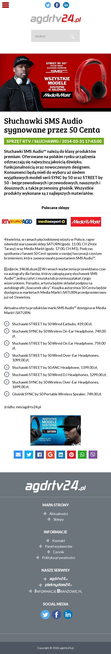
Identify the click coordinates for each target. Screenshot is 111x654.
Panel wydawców (58, 546)
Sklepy (58, 519)
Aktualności (58, 513)
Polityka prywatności (58, 557)
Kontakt (58, 540)
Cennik (58, 552)
